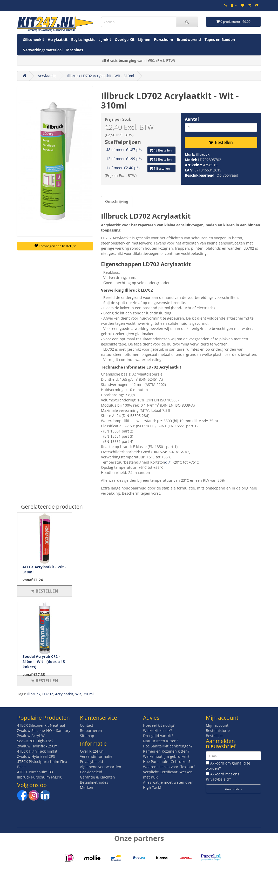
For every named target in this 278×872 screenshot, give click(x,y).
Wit (78, 693)
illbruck (203, 154)
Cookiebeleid (91, 771)
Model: (191, 159)
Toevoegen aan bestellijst (55, 246)
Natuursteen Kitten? (160, 740)
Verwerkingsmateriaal (43, 49)
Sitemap (87, 735)
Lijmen (144, 39)
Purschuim (163, 39)
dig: (169, 462)
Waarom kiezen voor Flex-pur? (169, 766)
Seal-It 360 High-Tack (35, 740)
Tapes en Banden (220, 39)
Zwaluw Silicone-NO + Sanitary (43, 730)
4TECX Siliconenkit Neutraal (41, 725)
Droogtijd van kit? (158, 735)
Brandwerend (189, 39)
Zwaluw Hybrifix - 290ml (38, 746)
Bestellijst (214, 735)
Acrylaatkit (57, 39)
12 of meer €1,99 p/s (124, 158)
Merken (86, 787)
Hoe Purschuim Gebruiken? (166, 761)
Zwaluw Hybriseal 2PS (36, 756)
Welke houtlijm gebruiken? (166, 756)
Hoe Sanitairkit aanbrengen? (167, 746)
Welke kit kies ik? (157, 730)
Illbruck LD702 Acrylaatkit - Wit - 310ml (100, 75)
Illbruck (33, 693)
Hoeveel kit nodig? (158, 725)
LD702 (47, 693)
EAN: (189, 170)
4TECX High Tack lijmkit (37, 751)
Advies (151, 717)
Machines (74, 49)
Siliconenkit (33, 39)
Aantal (192, 119)
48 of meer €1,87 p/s (124, 149)
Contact (86, 725)
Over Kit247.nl (92, 751)
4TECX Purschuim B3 (35, 771)
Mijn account (217, 725)
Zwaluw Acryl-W (31, 735)
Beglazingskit (83, 39)
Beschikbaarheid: (200, 175)
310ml (88, 693)
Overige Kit (124, 39)
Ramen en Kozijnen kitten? (166, 751)
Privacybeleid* (218, 779)
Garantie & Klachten (97, 777)
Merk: (190, 154)
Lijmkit (104, 39)
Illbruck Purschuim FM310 (39, 777)
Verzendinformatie (96, 756)
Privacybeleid (91, 761)
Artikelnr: (194, 164)
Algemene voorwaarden (100, 766)
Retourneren (91, 730)
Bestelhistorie (218, 730)
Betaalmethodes (94, 782)
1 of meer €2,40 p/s (123, 167)
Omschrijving (116, 201)
